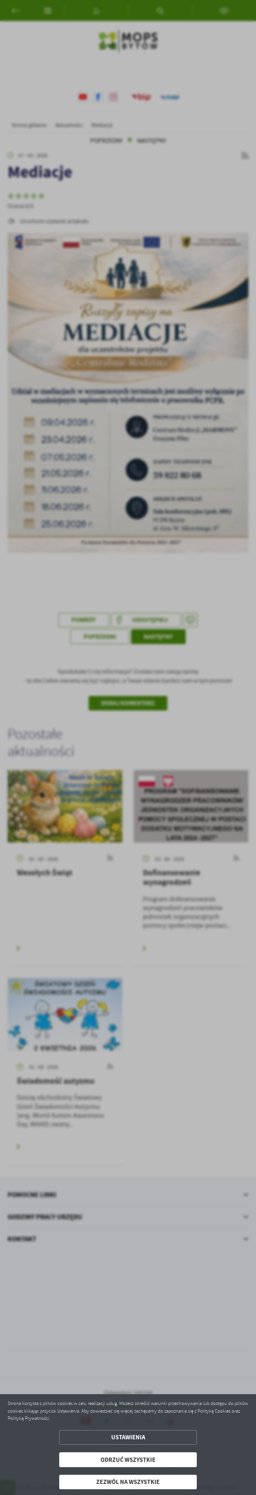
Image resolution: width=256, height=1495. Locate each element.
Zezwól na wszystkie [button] (128, 1482)
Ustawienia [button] (128, 1437)
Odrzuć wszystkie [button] (128, 1460)
